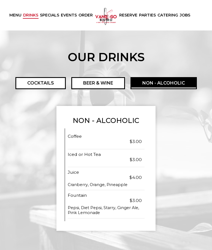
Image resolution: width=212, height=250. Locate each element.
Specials (49, 15)
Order (85, 15)
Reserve (128, 15)
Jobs (185, 15)
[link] (106, 16)
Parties (147, 15)
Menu (15, 15)
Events (69, 15)
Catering (167, 15)
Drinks (30, 15)
